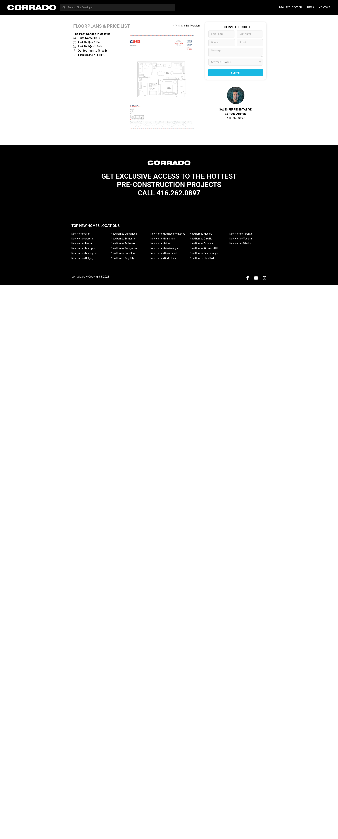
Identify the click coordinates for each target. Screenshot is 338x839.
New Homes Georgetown (124, 248)
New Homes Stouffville (202, 258)
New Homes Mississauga (164, 248)
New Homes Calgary (82, 258)
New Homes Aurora (82, 238)
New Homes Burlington (84, 253)
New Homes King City (122, 258)
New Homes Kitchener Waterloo (168, 233)
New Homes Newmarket (164, 253)
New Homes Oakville (201, 238)
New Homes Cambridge (124, 233)
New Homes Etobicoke (123, 243)
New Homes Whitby (240, 243)
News (310, 7)
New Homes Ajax (80, 233)
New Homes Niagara (201, 233)
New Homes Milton (161, 243)
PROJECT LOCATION (290, 7)
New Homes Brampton (83, 248)
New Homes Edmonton (123, 238)
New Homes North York (163, 258)
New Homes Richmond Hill (204, 248)
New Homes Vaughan (241, 238)
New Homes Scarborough (204, 253)
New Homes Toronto (240, 233)
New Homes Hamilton (123, 253)
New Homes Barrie (81, 243)
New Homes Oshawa (201, 243)
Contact (324, 7)
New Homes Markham (163, 238)
